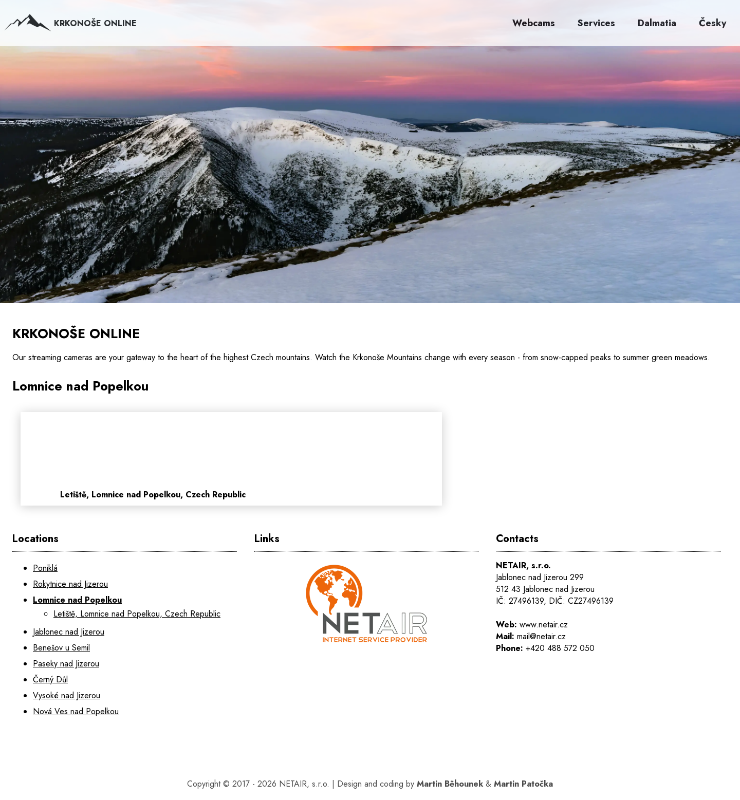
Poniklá (45, 568)
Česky (712, 23)
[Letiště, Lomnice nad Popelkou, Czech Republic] (325, 458)
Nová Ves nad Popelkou (76, 711)
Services (596, 23)
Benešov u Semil (61, 648)
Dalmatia (657, 23)
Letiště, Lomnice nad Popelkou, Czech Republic (136, 614)
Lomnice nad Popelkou (77, 600)
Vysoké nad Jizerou (66, 695)
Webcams (533, 23)
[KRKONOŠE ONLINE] (370, 174)
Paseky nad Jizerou (66, 663)
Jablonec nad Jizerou (68, 632)
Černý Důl (50, 679)
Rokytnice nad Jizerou (70, 584)
